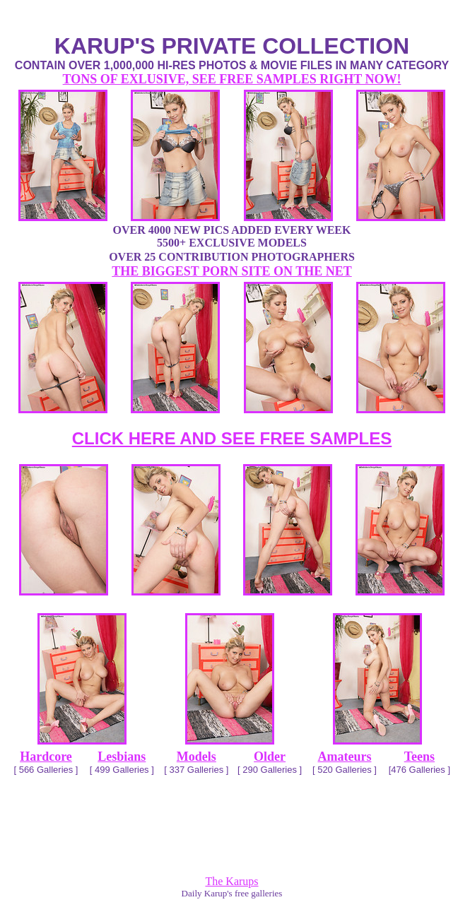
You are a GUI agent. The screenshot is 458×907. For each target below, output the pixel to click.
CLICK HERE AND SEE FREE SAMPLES (232, 438)
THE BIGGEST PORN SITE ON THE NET (231, 271)
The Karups (231, 881)
